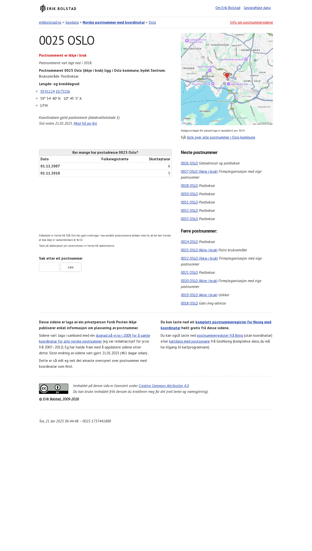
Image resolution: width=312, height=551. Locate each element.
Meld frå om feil (85, 123)
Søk (71, 267)
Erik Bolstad (62, 8)
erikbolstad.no (50, 22)
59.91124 (47, 91)
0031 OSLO (189, 202)
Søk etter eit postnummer (60, 258)
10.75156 (63, 91)
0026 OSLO (189, 163)
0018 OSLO (189, 303)
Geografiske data (257, 7)
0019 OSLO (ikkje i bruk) (199, 295)
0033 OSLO (189, 218)
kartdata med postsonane (189, 341)
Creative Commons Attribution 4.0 (164, 385)
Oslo (152, 22)
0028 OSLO (189, 185)
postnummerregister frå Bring (220, 335)
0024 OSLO (189, 241)
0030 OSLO (189, 194)
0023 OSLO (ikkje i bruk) (199, 250)
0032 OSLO (189, 210)
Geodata (72, 22)
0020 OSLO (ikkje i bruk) (199, 280)
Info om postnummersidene (251, 22)
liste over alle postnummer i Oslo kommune (221, 137)
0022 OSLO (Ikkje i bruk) (199, 258)
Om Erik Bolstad (227, 7)
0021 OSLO (189, 272)
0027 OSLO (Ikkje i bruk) (199, 171)
